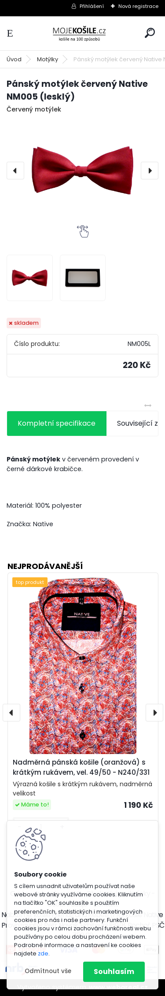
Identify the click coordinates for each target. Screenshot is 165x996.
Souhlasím (114, 971)
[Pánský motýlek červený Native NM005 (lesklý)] (82, 170)
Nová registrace (138, 6)
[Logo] (83, 33)
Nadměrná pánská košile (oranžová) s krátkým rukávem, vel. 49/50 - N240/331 (81, 767)
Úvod (14, 59)
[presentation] (15, 170)
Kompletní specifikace (56, 423)
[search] (149, 32)
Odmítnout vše (48, 971)
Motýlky (47, 59)
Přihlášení (92, 6)
